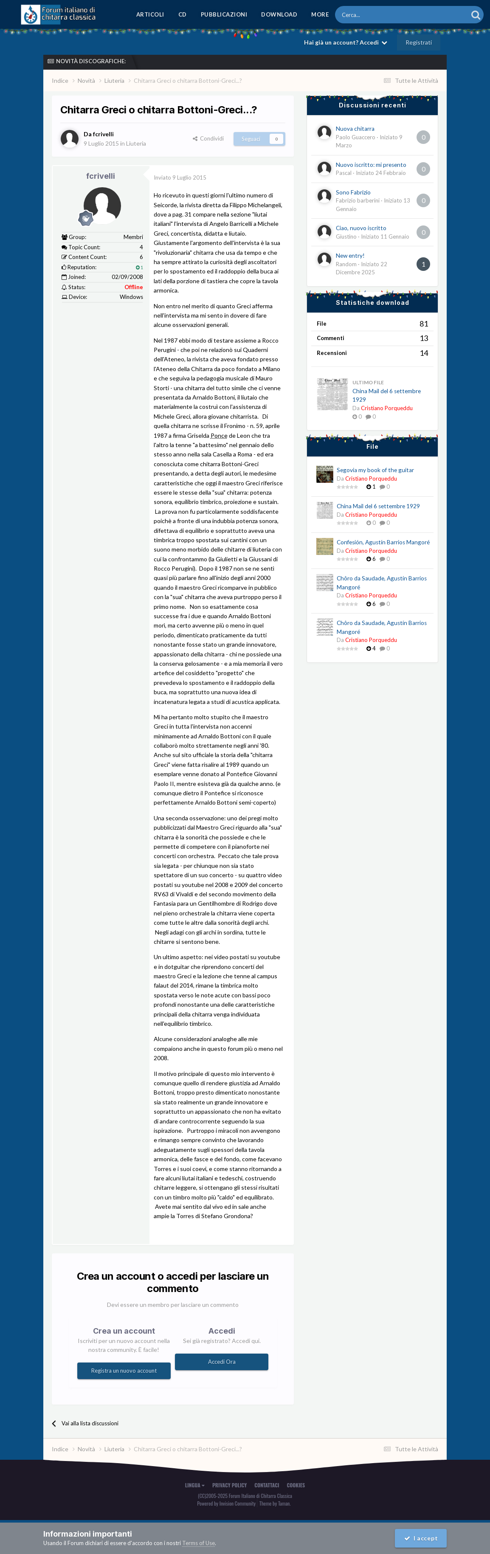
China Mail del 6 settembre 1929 (378, 506)
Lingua (195, 1485)
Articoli (150, 14)
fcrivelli (100, 176)
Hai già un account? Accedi (345, 42)
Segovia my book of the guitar (375, 470)
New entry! (350, 255)
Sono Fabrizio (353, 192)
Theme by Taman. (275, 1503)
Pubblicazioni (224, 14)
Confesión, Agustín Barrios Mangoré (383, 542)
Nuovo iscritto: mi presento (371, 164)
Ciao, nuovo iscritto (361, 228)
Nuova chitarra (355, 128)
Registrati (419, 42)
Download (279, 14)
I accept (421, 1538)
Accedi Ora (222, 1361)
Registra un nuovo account (124, 1370)
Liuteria (136, 143)
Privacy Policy (229, 1485)
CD (182, 14)
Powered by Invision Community (226, 1503)
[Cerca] (378, 14)
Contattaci (266, 1485)
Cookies (296, 1485)
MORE (320, 14)
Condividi (208, 138)
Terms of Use (198, 1543)
